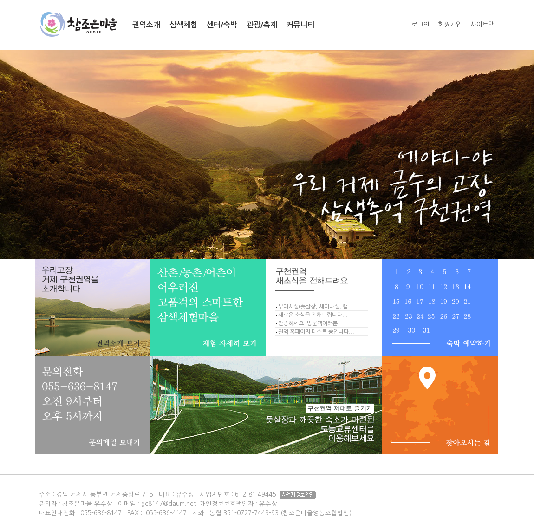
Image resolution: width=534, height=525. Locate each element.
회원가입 (450, 24)
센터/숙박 (222, 24)
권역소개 (146, 24)
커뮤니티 (300, 24)
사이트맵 (482, 24)
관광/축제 (262, 24)
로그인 (420, 24)
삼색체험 (183, 24)
